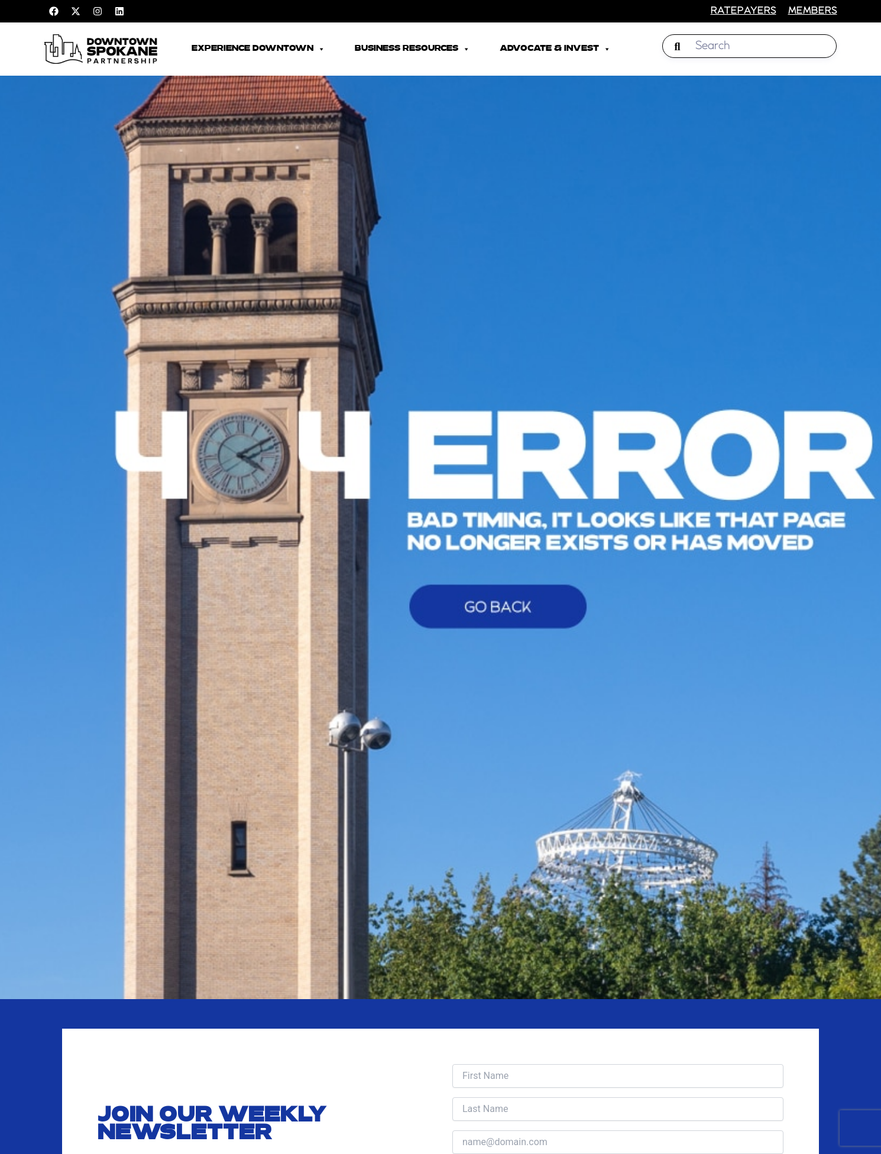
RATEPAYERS (743, 11)
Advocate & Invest (555, 49)
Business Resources (412, 49)
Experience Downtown (258, 49)
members (812, 11)
